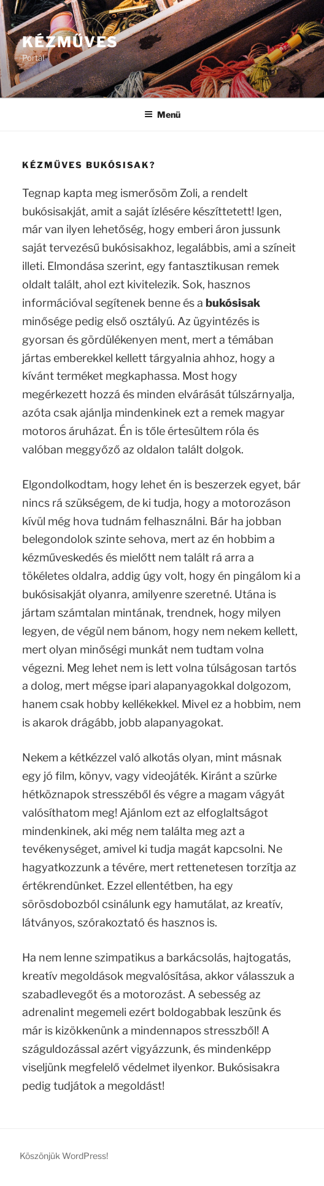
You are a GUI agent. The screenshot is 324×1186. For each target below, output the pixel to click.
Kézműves (70, 42)
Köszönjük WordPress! (64, 1155)
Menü (162, 114)
